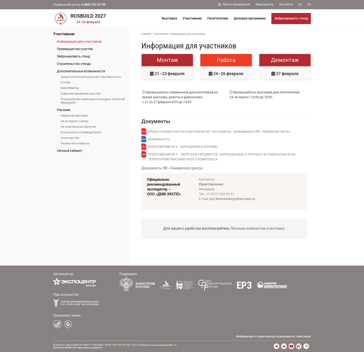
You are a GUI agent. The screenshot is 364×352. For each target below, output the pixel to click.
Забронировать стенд (291, 18)
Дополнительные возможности (81, 71)
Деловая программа (250, 18)
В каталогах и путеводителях (81, 132)
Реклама (63, 110)
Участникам (192, 18)
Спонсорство (70, 138)
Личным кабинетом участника (257, 228)
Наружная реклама (74, 115)
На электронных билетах (78, 126)
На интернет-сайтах (74, 121)
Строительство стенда (74, 64)
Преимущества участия (75, 49)
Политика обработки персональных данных (77, 347)
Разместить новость (75, 143)
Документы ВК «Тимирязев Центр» (172, 168)
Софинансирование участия (81, 93)
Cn (309, 4)
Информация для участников (79, 41)
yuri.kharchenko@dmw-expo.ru (232, 199)
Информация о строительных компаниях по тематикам (273, 336)
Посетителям (217, 18)
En (300, 4)
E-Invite (65, 82)
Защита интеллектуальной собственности (91, 77)
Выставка (169, 18)
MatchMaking (70, 88)
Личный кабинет (69, 150)
